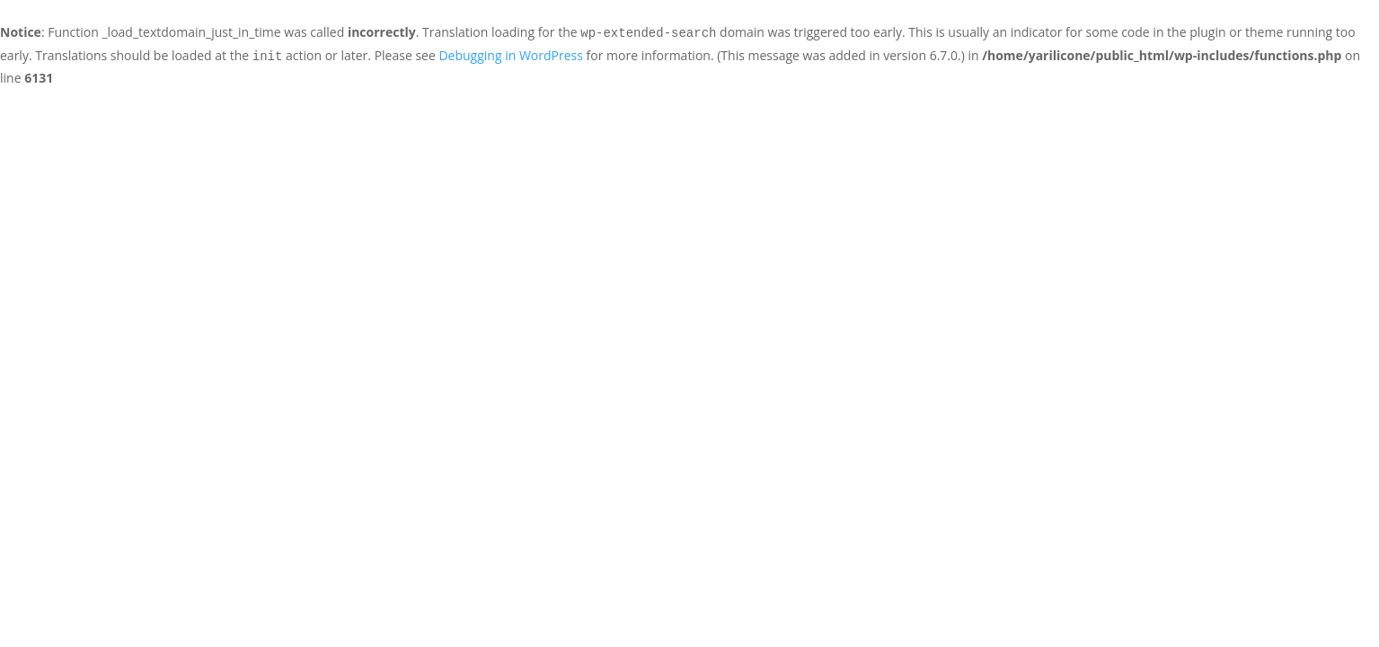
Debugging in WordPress (510, 55)
